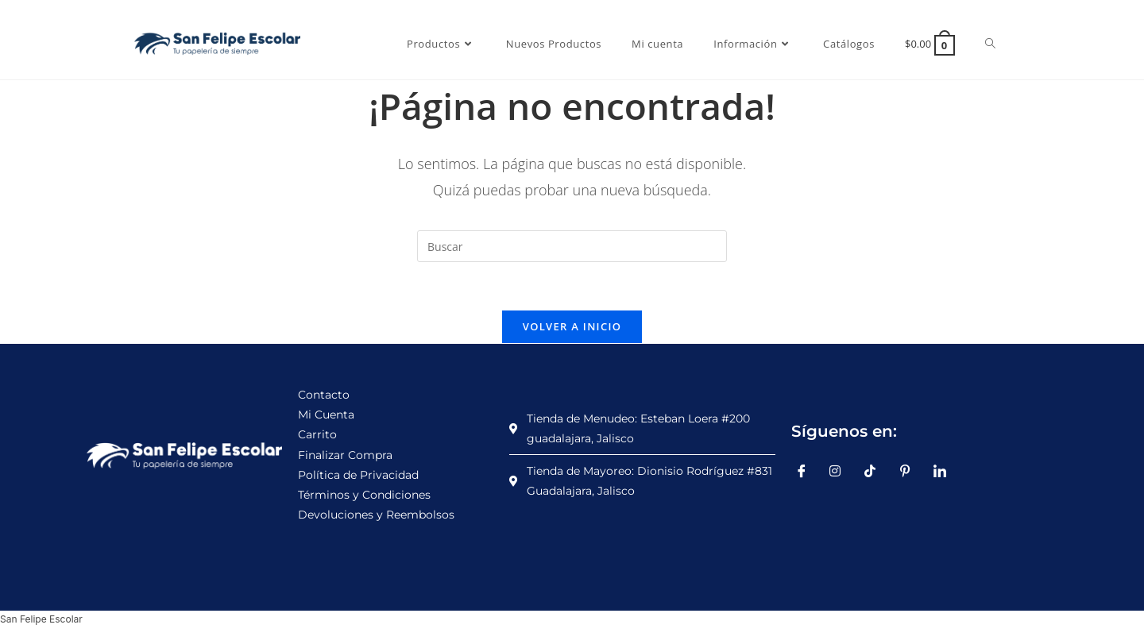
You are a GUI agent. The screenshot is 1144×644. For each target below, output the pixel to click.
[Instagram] (841, 471)
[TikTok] (876, 471)
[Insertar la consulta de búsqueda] (572, 246)
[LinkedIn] (945, 471)
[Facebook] (807, 471)
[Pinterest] (910, 471)
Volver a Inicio (572, 326)
